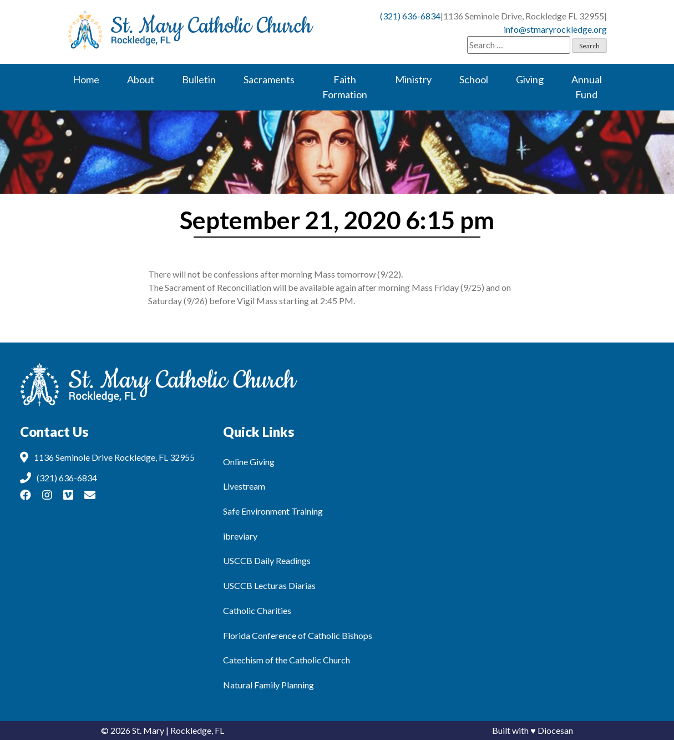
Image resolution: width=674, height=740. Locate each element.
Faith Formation (344, 86)
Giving (530, 79)
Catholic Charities (257, 610)
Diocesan (555, 730)
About (140, 79)
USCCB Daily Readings (267, 560)
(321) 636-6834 (410, 16)
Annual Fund (586, 86)
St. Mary (148, 730)
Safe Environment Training (273, 511)
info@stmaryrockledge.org (555, 29)
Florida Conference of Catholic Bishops (297, 635)
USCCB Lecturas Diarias (269, 585)
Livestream (244, 486)
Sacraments (269, 79)
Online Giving (249, 461)
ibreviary (240, 536)
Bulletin (199, 79)
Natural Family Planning (268, 684)
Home (86, 79)
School (473, 79)
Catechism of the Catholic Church (286, 660)
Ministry (413, 79)
